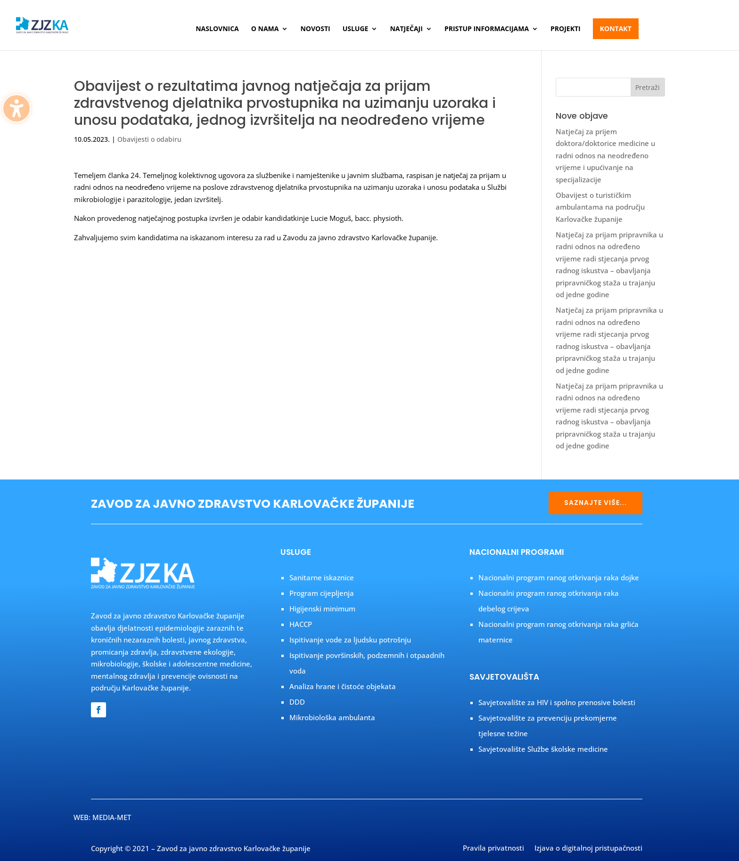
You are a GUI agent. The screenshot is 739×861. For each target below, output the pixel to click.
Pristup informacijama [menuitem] (486, 29)
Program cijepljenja (321, 593)
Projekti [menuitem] (565, 29)
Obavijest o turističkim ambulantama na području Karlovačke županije (600, 207)
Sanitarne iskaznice (321, 577)
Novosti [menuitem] (315, 29)
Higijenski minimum (322, 608)
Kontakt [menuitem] (616, 28)
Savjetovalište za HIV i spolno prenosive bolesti (556, 702)
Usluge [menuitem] (356, 29)
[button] (648, 87)
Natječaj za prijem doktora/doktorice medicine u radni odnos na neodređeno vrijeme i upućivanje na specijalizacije (605, 155)
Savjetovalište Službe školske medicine (543, 749)
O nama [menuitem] (265, 29)
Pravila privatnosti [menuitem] (493, 849)
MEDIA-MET (111, 817)
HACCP (300, 624)
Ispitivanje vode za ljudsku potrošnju (350, 639)
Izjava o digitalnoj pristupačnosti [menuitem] (588, 849)
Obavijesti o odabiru (149, 139)
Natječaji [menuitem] (406, 29)
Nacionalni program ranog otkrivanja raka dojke (558, 577)
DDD (297, 702)
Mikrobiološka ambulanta (332, 717)
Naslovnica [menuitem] (217, 29)
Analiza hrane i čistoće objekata (342, 686)
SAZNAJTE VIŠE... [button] (595, 502)
